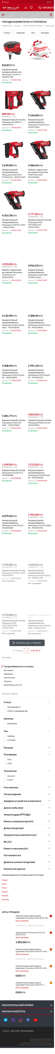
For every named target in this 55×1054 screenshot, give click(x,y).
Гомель (5, 892)
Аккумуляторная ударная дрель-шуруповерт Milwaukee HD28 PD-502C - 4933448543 (32, 967)
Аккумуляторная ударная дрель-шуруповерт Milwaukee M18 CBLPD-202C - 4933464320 (33, 917)
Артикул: (5, 80)
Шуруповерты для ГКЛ (13, 685)
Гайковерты (8, 674)
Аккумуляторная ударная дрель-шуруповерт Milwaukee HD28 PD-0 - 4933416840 (30, 984)
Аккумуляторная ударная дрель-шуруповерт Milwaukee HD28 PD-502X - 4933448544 (32, 950)
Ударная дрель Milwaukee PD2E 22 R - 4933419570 (31, 933)
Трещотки (8, 681)
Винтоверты (8, 670)
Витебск (5, 895)
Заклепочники (9, 678)
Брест (4, 884)
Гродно (5, 880)
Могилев (5, 899)
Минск (4, 888)
